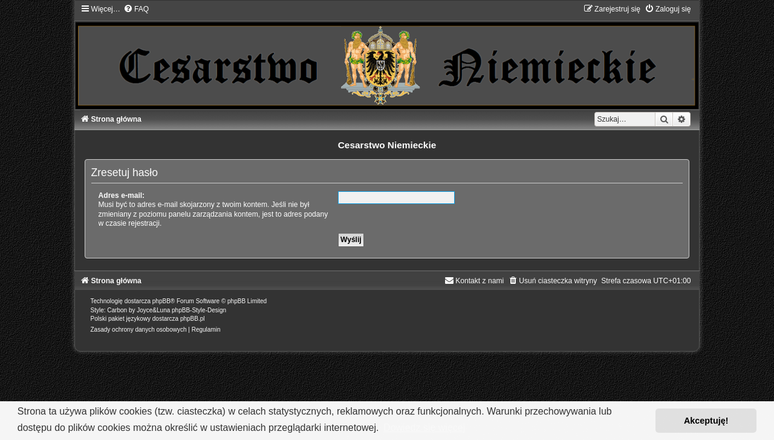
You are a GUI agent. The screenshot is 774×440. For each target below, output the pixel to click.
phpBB (161, 301)
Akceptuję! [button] (706, 420)
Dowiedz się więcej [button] (424, 427)
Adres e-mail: (122, 195)
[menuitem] (136, 9)
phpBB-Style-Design (199, 310)
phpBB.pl (192, 318)
